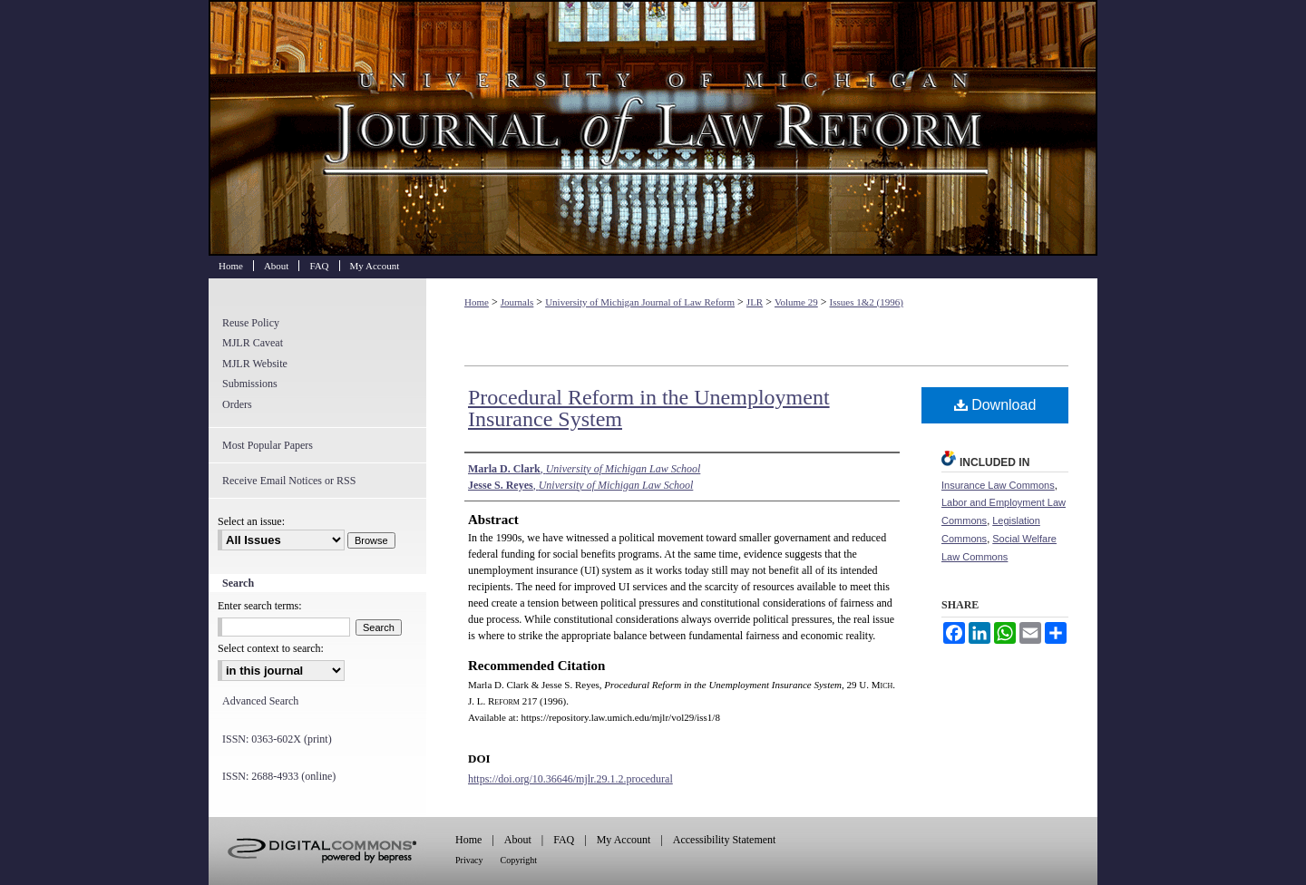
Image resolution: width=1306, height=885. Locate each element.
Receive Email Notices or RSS (289, 480)
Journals (517, 302)
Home (476, 302)
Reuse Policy (250, 322)
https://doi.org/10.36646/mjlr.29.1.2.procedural (570, 779)
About (517, 839)
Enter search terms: (260, 605)
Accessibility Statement (724, 839)
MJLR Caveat (252, 342)
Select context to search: (271, 648)
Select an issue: (251, 521)
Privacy (469, 860)
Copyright (519, 860)
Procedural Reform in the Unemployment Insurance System (649, 408)
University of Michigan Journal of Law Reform (653, 128)
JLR (754, 302)
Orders (237, 404)
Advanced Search (260, 701)
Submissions (250, 383)
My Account (624, 839)
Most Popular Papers (267, 445)
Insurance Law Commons (998, 485)
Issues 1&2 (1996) (866, 302)
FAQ (563, 839)
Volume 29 (796, 302)
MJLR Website (255, 363)
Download (995, 405)
